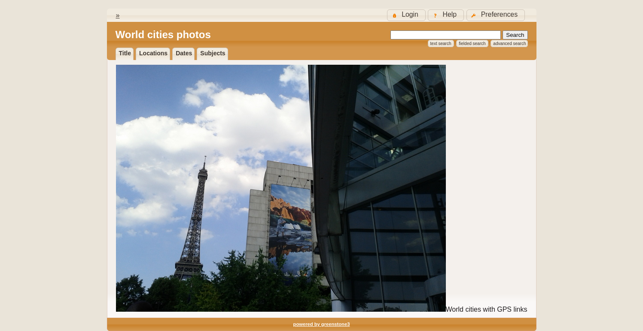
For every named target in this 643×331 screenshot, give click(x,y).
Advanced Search (509, 43)
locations (153, 53)
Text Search (440, 43)
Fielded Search (472, 43)
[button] (495, 15)
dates (184, 53)
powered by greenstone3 (321, 324)
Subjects (212, 53)
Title (125, 53)
